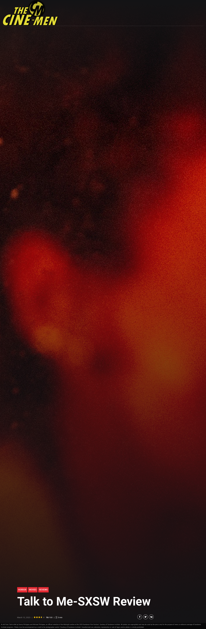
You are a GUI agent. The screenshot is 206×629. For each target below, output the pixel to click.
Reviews (43, 590)
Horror (22, 590)
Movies (32, 590)
